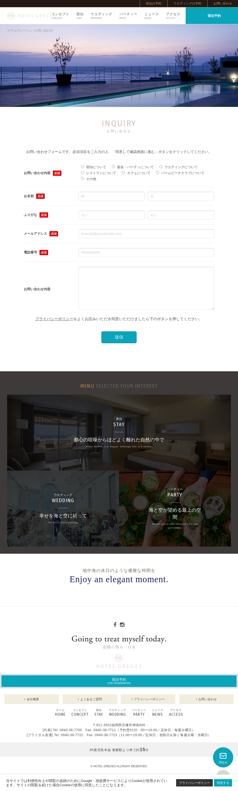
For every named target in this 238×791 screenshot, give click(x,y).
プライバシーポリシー (54, 326)
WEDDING (117, 720)
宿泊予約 (119, 688)
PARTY (139, 720)
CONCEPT (80, 720)
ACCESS (176, 720)
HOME (60, 720)
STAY (98, 720)
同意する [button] (223, 783)
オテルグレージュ (19, 30)
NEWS (157, 720)
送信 (119, 344)
